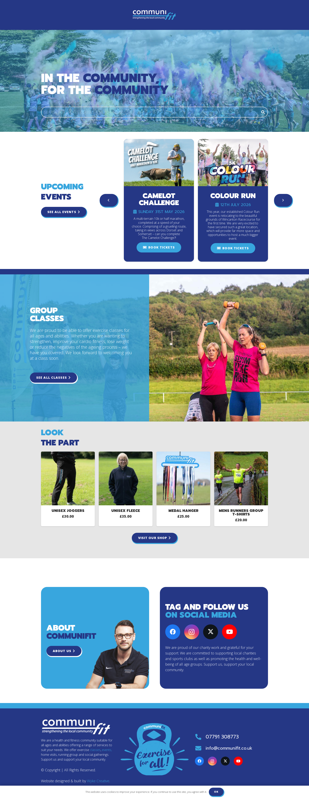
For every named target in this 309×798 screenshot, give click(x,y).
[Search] (263, 112)
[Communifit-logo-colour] (67, 15)
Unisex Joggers (68, 510)
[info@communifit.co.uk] (200, 748)
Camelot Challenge (159, 199)
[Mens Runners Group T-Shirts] (241, 478)
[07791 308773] (200, 737)
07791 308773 (222, 737)
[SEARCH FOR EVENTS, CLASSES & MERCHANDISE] (154, 112)
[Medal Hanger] (183, 478)
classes (95, 750)
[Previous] (109, 200)
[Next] (283, 200)
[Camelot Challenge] (159, 162)
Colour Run (233, 196)
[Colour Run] (233, 162)
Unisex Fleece (125, 510)
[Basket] (262, 15)
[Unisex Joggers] (68, 478)
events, (107, 750)
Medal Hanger (183, 510)
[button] (172, 15)
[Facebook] (172, 631)
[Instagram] (191, 631)
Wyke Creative (98, 780)
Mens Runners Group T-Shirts (241, 512)
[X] (210, 631)
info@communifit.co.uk (229, 748)
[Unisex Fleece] (126, 478)
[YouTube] (229, 631)
